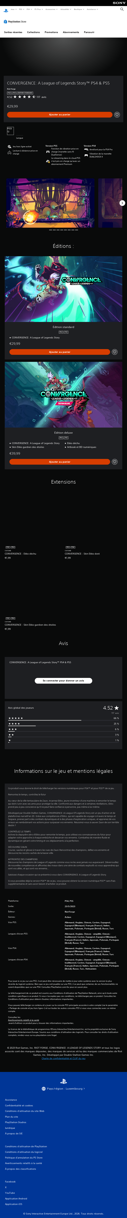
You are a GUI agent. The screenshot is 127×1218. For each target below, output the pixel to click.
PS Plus (37, 9)
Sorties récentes (13, 29)
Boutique (78, 9)
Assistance (91, 9)
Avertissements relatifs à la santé (23, 1017)
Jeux (13, 9)
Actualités (64, 9)
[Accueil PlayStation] (6, 9)
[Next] (122, 200)
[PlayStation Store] (16, 18)
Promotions (51, 29)
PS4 (28, 9)
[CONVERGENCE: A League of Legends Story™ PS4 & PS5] (50, 200)
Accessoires (50, 9)
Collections (33, 29)
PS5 (20, 9)
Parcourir (89, 29)
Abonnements (71, 29)
